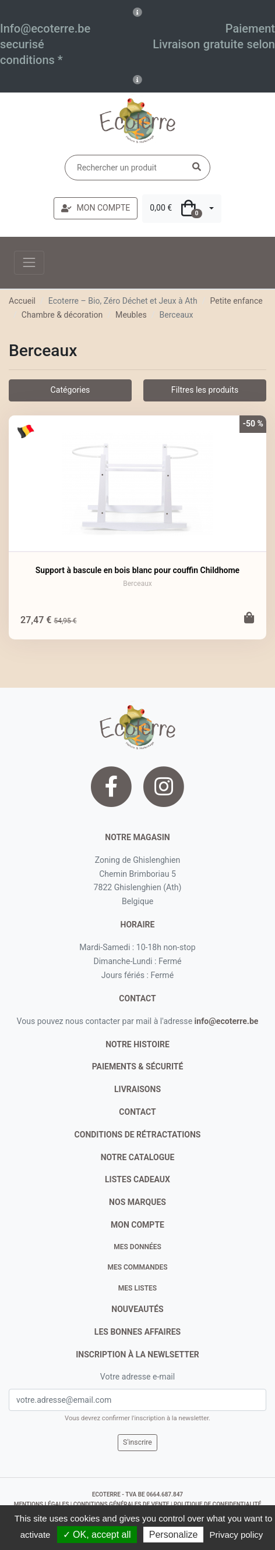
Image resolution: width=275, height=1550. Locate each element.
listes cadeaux (137, 1179)
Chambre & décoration (62, 314)
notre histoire (137, 1044)
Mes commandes (137, 1267)
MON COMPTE (95, 207)
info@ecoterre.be (227, 1021)
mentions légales (41, 1504)
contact (137, 998)
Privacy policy (236, 1535)
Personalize (173, 1535)
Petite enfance (236, 300)
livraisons (137, 1089)
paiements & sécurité (138, 1066)
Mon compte (137, 1224)
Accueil (22, 300)
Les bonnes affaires (137, 1331)
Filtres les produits (204, 389)
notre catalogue (138, 1157)
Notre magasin (137, 837)
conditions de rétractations (138, 1134)
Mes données (137, 1247)
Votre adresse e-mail (137, 1376)
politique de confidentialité (217, 1504)
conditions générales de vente (121, 1504)
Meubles (131, 314)
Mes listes (137, 1288)
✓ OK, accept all (97, 1535)
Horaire (138, 924)
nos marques (137, 1202)
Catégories (70, 389)
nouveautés (137, 1309)
